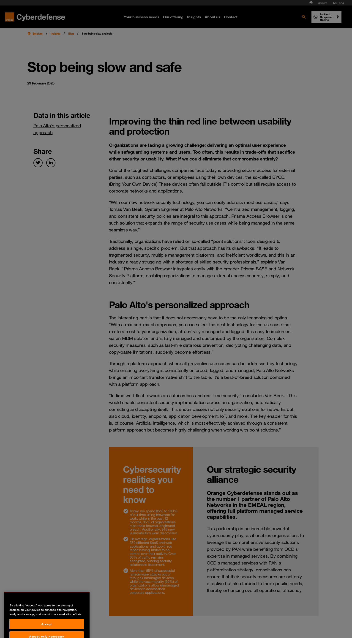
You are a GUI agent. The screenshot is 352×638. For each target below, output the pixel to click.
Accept (46, 631)
